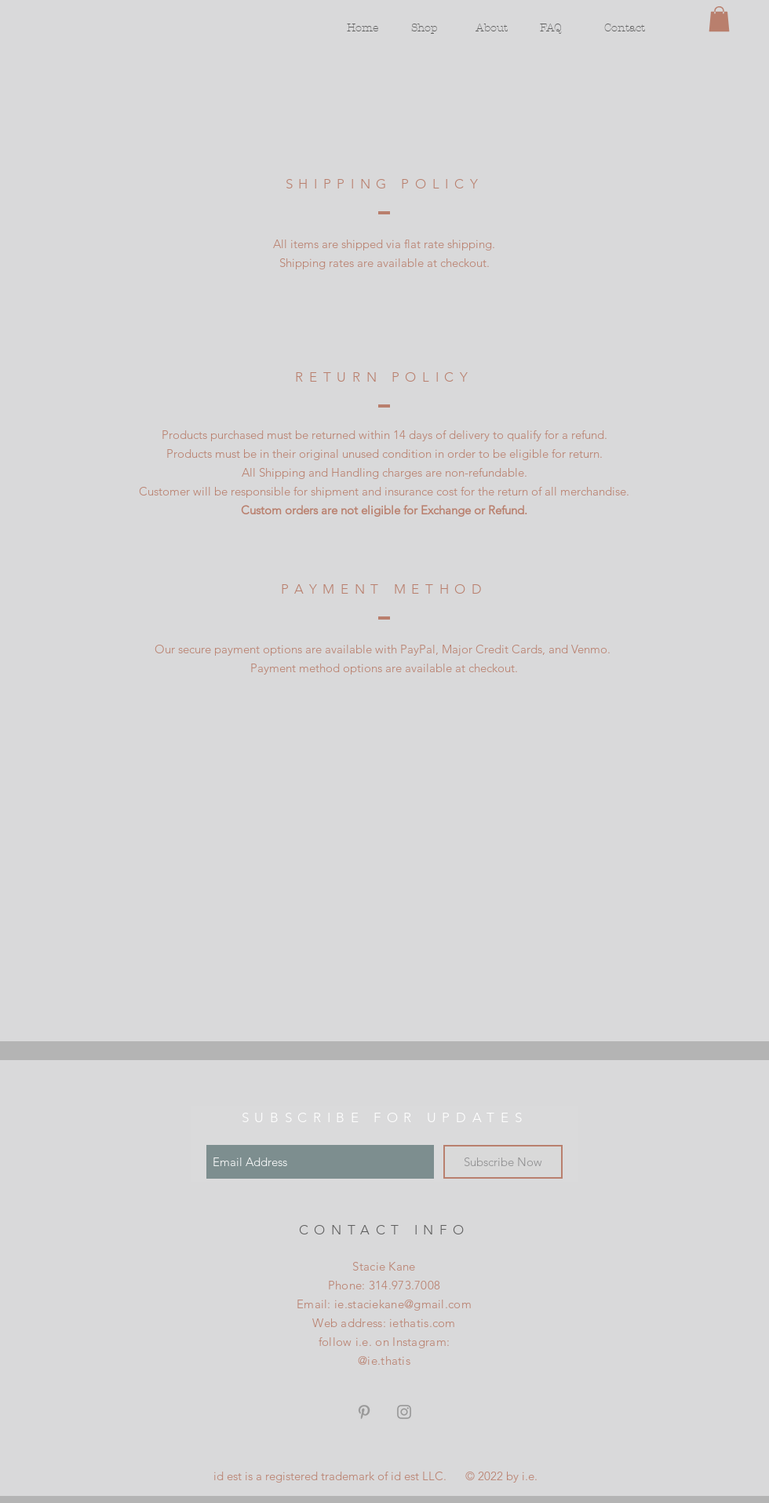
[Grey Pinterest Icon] (364, 1411)
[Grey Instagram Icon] (404, 1411)
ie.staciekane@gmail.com (403, 1303)
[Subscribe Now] (503, 1162)
